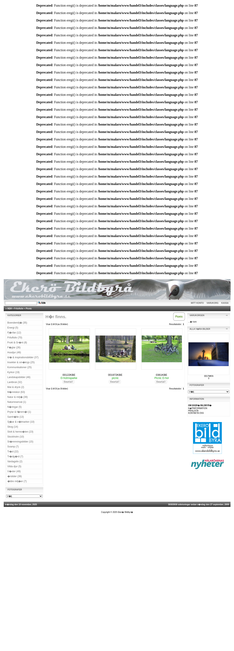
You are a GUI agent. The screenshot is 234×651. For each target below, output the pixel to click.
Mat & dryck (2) (15, 387)
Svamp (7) (13, 446)
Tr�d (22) (13, 451)
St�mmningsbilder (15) (20, 441)
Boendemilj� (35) (17, 322)
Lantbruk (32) (14, 382)
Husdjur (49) (14, 352)
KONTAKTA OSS (196, 413)
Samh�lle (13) (15, 416)
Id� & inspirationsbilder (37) (23, 357)
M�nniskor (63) (16, 392)
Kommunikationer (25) (19, 367)
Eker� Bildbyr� (125, 512)
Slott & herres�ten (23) (20, 431)
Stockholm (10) (15, 436)
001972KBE (115, 374)
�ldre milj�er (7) (17, 481)
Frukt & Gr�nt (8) (17, 342)
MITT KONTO (197, 303)
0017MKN (208, 376)
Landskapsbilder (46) (19, 377)
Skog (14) (12, 426)
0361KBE (161, 374)
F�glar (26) (14, 347)
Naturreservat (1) (16, 402)
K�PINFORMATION (197, 408)
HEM (9, 308)
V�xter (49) (14, 471)
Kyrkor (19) (13, 372)
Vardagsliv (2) (14, 461)
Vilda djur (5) (14, 466)
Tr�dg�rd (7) (15, 456)
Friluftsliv (19, 308)
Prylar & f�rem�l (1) (19, 411)
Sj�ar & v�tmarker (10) (20, 421)
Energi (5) (12, 327)
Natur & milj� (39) (17, 397)
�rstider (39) (14, 476)
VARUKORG (213, 303)
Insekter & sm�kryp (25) (21, 362)
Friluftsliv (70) (14, 337)
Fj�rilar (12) (14, 332)
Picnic (29, 308)
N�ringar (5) (14, 407)
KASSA (225, 303)
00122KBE (68, 374)
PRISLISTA (193, 411)
